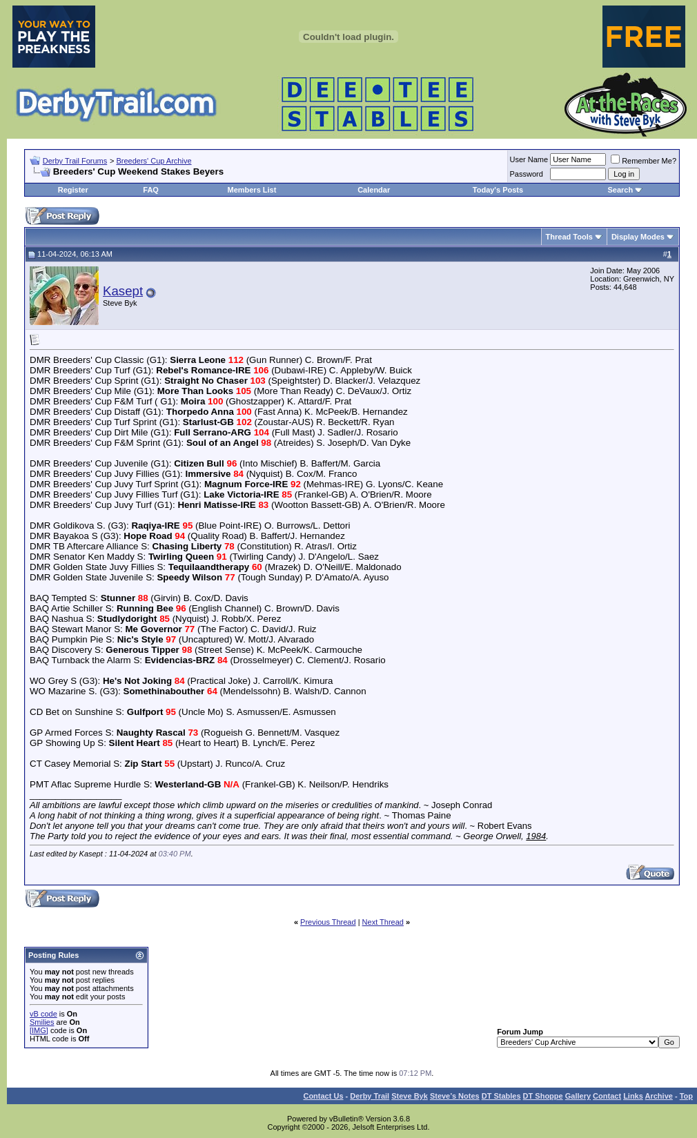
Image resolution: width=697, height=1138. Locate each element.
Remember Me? (643, 161)
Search (620, 190)
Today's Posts (498, 190)
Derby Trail (369, 1096)
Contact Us (323, 1096)
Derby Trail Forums (75, 161)
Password (526, 174)
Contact (607, 1096)
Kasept (123, 291)
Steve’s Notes (455, 1096)
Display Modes (638, 237)
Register (73, 190)
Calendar (373, 190)
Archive (659, 1096)
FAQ (151, 190)
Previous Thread (328, 922)
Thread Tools (569, 237)
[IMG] (39, 1030)
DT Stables (501, 1096)
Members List (251, 190)
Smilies (42, 1022)
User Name (529, 159)
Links (633, 1096)
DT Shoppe (543, 1096)
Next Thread (383, 922)
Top (686, 1096)
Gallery (578, 1096)
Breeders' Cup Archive (153, 161)
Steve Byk (409, 1096)
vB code (43, 1014)
